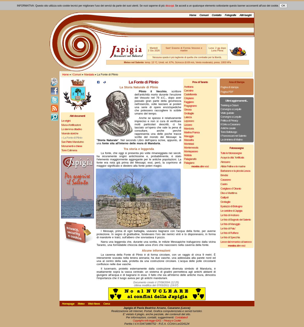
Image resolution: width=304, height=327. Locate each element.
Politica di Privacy (229, 120)
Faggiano (189, 102)
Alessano (225, 162)
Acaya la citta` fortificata (232, 157)
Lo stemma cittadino (71, 129)
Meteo (81, 303)
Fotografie (230, 15)
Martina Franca (192, 132)
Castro (224, 184)
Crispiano (189, 98)
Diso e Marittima (229, 193)
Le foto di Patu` (228, 228)
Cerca (106, 303)
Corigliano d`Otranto (231, 188)
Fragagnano (190, 105)
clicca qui (169, 5)
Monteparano (191, 151)
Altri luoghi (245, 15)
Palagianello (190, 159)
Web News (94, 303)
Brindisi (224, 175)
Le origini (66, 120)
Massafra (189, 140)
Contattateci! (181, 317)
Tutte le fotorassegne (231, 153)
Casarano (226, 179)
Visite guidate (227, 112)
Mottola (188, 155)
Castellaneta (190, 94)
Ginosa (187, 109)
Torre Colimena (69, 150)
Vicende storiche (69, 133)
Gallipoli (224, 197)
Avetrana (188, 86)
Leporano (189, 121)
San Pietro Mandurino (72, 141)
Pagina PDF (227, 91)
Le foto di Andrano (230, 215)
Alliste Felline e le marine (233, 166)
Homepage (68, 303)
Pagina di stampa (229, 87)
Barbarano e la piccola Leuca (235, 170)
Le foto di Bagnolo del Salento (236, 219)
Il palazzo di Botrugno (231, 206)
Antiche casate (228, 128)
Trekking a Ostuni (229, 105)
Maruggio (189, 136)
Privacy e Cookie (172, 320)
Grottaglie (189, 113)
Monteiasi (189, 143)
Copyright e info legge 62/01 (147, 320)
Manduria (89, 74)
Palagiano (189, 162)
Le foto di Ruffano (229, 232)
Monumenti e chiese (71, 146)
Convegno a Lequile (231, 109)
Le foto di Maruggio (230, 224)
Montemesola (191, 147)
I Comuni (76, 74)
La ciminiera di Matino (232, 139)
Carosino (188, 90)
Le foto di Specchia (230, 237)
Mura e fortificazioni (71, 125)
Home (192, 15)
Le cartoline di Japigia (231, 210)
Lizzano (188, 124)
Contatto (216, 15)
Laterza (188, 117)
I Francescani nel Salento (233, 135)
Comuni (204, 15)
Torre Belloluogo (229, 132)
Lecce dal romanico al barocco (236, 241)
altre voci (200, 166)
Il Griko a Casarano (230, 124)
